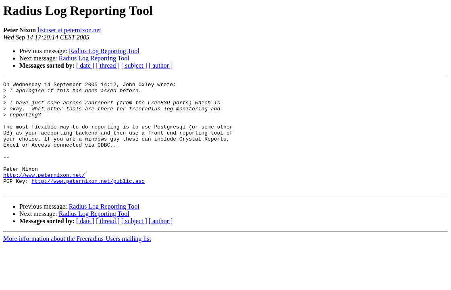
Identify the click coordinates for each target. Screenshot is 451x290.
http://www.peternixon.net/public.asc (88, 201)
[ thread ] (108, 65)
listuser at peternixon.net (69, 30)
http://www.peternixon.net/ (44, 194)
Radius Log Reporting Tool (104, 51)
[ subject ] (134, 65)
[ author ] (161, 65)
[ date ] (85, 65)
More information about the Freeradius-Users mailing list (77, 260)
